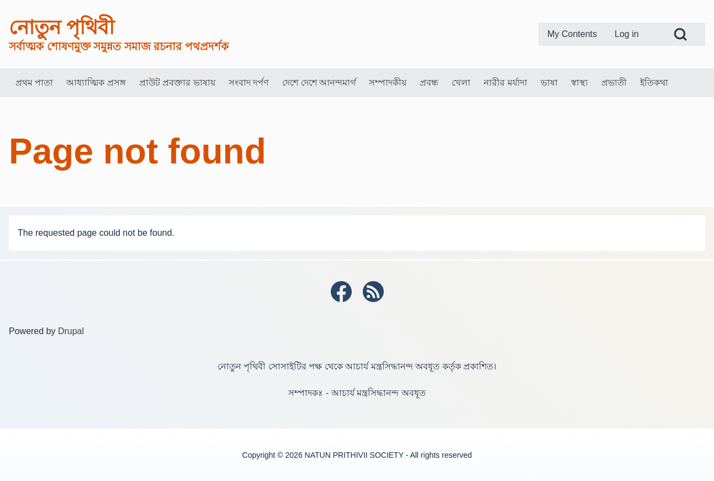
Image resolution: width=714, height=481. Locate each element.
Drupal (71, 331)
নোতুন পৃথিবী (61, 27)
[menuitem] (572, 34)
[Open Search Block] (680, 34)
